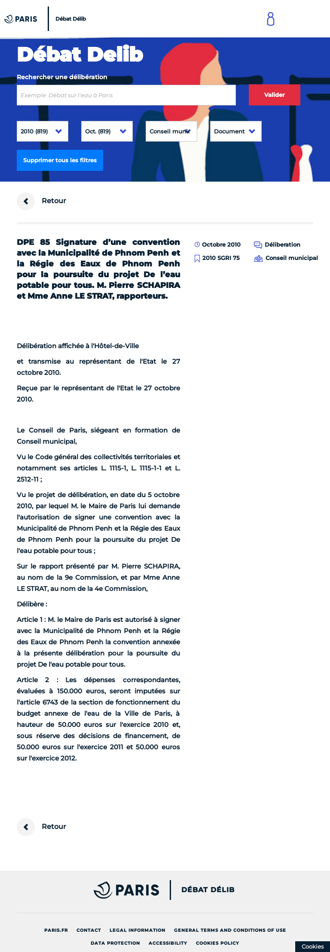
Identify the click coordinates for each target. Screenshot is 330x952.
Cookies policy (217, 943)
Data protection (115, 943)
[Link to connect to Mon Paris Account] (271, 18)
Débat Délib (208, 890)
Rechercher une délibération (62, 77)
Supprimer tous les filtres (60, 160)
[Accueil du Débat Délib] (46, 18)
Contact (88, 930)
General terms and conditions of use (230, 930)
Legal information (137, 930)
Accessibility (168, 943)
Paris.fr (56, 930)
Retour (41, 201)
